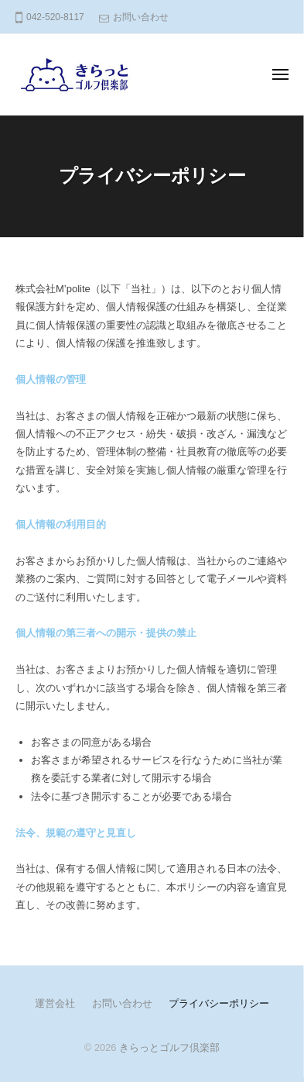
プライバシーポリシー (219, 1003)
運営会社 (55, 1003)
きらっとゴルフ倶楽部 (169, 1047)
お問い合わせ (141, 17)
